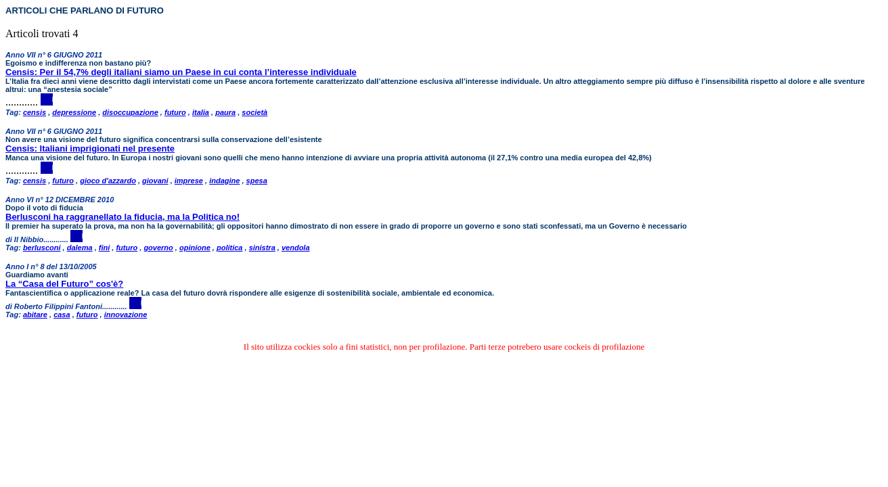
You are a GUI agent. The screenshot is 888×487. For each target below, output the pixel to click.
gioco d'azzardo (108, 181)
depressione (74, 112)
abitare (35, 314)
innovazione (126, 314)
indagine (224, 181)
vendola (296, 248)
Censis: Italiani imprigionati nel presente (90, 148)
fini (104, 248)
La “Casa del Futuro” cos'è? (64, 284)
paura (225, 112)
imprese (189, 181)
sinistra (262, 248)
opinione (194, 248)
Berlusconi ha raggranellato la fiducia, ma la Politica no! (122, 217)
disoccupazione (130, 112)
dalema (80, 248)
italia (200, 112)
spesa (256, 181)
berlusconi (42, 248)
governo (158, 248)
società (254, 112)
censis (34, 112)
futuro (175, 112)
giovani (155, 181)
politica (230, 248)
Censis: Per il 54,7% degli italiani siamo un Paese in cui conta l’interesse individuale (181, 72)
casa (61, 314)
